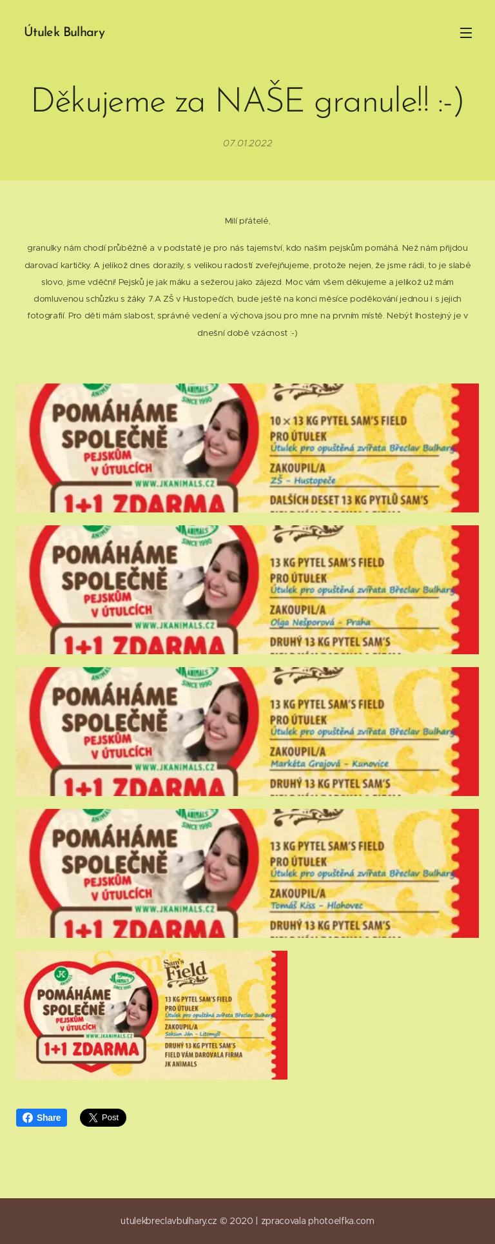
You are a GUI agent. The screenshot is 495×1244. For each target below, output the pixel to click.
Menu (466, 33)
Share (42, 1118)
